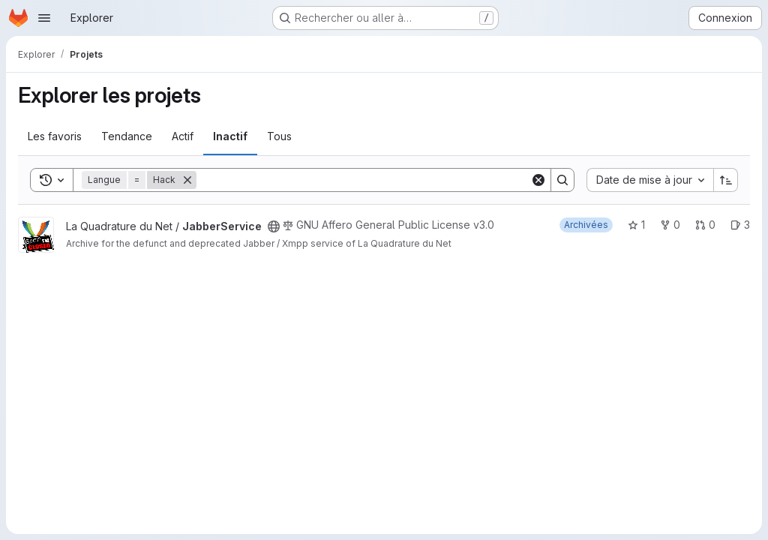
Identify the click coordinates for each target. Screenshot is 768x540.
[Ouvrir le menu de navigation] (44, 18)
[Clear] (539, 180)
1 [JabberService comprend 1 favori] (636, 224)
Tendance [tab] (126, 136)
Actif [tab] (183, 136)
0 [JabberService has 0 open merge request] (705, 224)
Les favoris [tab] (55, 136)
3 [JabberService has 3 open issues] (740, 224)
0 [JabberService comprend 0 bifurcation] (670, 224)
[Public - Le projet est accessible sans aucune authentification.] (274, 226)
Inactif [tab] (230, 136)
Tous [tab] (279, 136)
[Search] (363, 180)
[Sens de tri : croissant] (726, 180)
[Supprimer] (187, 180)
